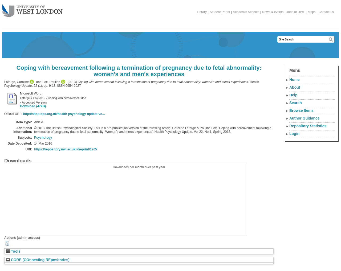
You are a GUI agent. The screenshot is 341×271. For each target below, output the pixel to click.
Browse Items (301, 110)
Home (294, 79)
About (294, 87)
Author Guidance (304, 118)
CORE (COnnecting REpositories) (38, 260)
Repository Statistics (307, 126)
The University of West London (32, 8)
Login (294, 134)
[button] (7, 243)
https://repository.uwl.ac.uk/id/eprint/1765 (65, 149)
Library (202, 12)
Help (293, 95)
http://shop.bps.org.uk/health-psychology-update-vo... (64, 114)
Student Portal (220, 12)
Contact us (326, 12)
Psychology (43, 137)
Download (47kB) (33, 106)
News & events (272, 12)
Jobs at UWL (295, 12)
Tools (13, 251)
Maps (311, 12)
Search (295, 103)
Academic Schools (246, 12)
